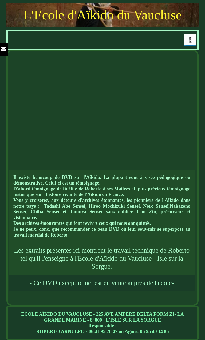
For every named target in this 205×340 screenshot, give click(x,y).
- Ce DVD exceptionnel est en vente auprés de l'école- (102, 282)
